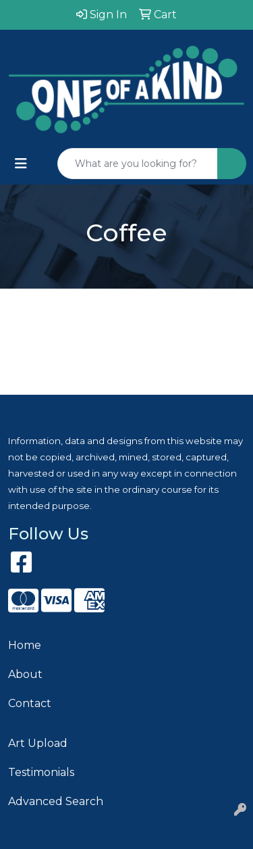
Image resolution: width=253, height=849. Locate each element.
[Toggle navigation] (21, 163)
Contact (29, 703)
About (25, 674)
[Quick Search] (137, 163)
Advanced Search (55, 801)
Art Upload (37, 743)
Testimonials (41, 772)
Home (24, 645)
